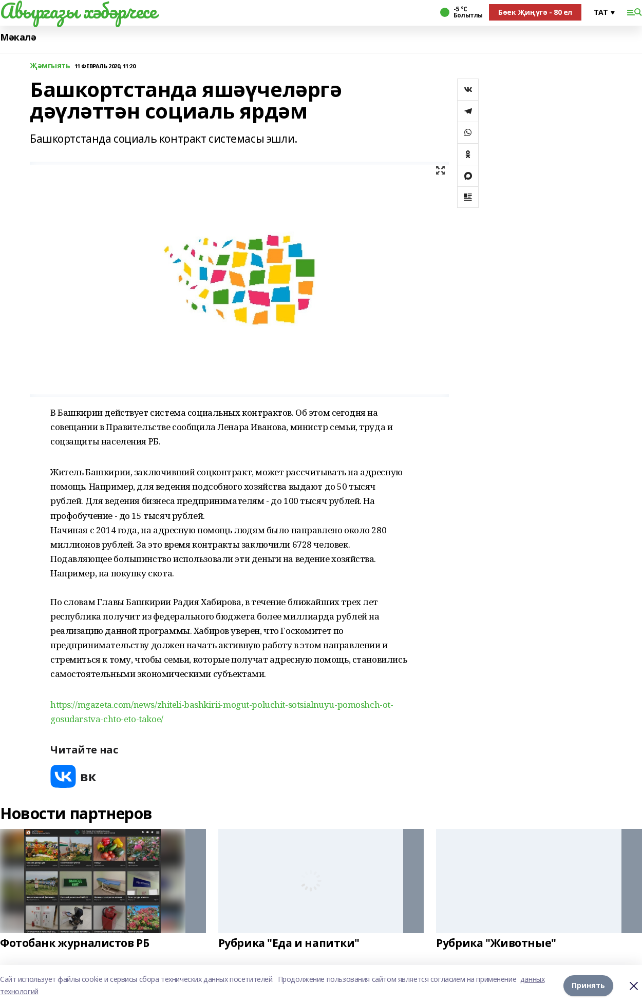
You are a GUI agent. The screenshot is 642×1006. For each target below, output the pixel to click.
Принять (588, 985)
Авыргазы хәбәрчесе (78, 11)
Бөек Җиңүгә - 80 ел (535, 12)
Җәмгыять (50, 66)
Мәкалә (18, 37)
